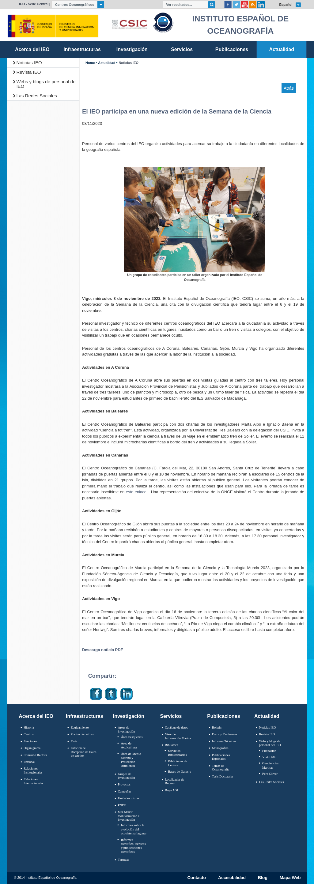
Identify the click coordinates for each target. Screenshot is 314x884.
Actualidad (106, 63)
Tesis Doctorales (222, 776)
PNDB (122, 805)
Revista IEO (28, 72)
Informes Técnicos (224, 741)
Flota (74, 741)
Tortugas (123, 859)
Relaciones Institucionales (33, 770)
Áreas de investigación (126, 729)
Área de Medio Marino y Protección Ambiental (131, 760)
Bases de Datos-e (179, 771)
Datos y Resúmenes (224, 734)
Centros (29, 734)
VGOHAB (269, 757)
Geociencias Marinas (270, 765)
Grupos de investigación (126, 776)
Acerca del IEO (36, 716)
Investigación (128, 716)
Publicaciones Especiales (221, 757)
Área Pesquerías (131, 737)
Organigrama (32, 748)
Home (90, 63)
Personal (29, 761)
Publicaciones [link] (231, 49)
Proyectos (124, 784)
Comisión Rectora (35, 755)
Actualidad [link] (281, 49)
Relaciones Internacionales (33, 781)
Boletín (216, 727)
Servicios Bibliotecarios (177, 752)
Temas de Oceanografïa (220, 767)
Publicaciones (223, 716)
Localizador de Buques (174, 781)
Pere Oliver (270, 773)
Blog (262, 878)
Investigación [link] (132, 49)
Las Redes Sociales (36, 95)
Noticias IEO (29, 62)
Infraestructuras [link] (82, 49)
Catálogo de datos (176, 727)
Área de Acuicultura (129, 745)
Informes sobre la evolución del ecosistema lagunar (133, 829)
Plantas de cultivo (82, 734)
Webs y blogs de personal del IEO (46, 84)
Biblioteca (171, 745)
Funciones (30, 741)
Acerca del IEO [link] (32, 49)
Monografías (220, 748)
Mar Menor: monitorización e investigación (129, 815)
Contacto (196, 878)
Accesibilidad (232, 878)
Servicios (171, 716)
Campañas (124, 791)
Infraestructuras (84, 716)
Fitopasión (269, 750)
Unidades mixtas (128, 798)
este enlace (136, 492)
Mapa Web (290, 878)
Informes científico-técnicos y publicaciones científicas (133, 846)
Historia (29, 727)
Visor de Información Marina (178, 736)
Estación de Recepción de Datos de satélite (83, 751)
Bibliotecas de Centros (177, 763)
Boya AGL (172, 790)
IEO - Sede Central (33, 4)
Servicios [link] (182, 49)
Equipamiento (80, 727)
